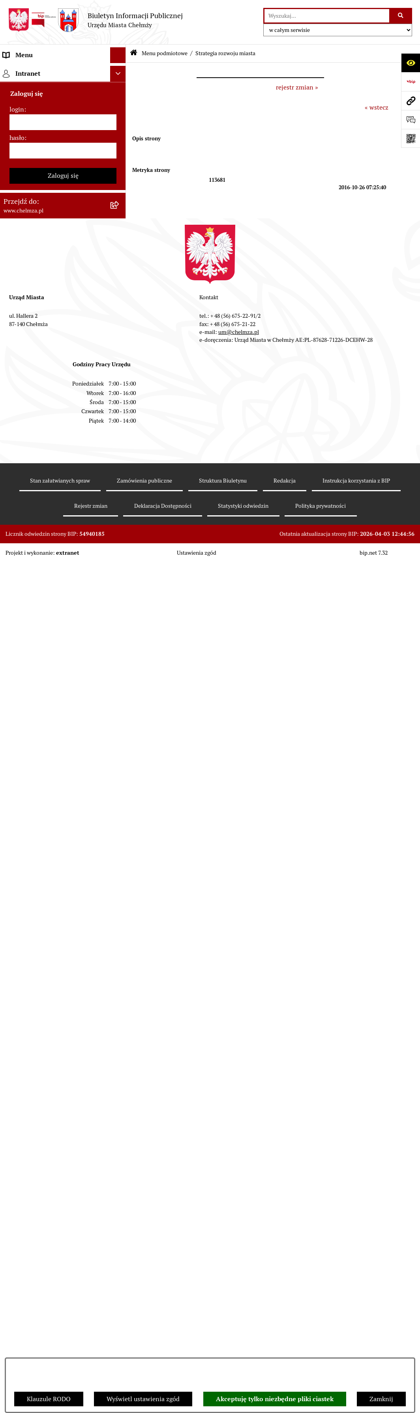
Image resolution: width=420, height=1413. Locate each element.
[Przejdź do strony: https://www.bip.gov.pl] (410, 81)
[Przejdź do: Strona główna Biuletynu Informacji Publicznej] (133, 53)
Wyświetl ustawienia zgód (143, 1399)
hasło (16, 1108)
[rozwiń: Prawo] (119, 217)
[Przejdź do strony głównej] (95, 20)
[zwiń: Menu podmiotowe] (119, 71)
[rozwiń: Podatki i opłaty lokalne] (119, 393)
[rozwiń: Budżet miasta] (119, 310)
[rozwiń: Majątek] (119, 352)
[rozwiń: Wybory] (119, 414)
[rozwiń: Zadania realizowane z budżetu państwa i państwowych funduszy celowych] (119, 840)
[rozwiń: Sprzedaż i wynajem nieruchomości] (119, 279)
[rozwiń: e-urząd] (119, 175)
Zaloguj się (63, 1145)
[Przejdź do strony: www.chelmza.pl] (410, 100)
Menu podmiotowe (165, 53)
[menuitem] (63, 92)
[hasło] (62, 1120)
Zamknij (381, 1399)
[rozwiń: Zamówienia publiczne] (119, 259)
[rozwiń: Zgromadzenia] (119, 654)
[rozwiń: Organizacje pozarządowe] (119, 456)
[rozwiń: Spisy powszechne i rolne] (119, 879)
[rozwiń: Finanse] (119, 372)
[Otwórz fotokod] (410, 138)
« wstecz (376, 107)
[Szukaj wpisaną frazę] (401, 16)
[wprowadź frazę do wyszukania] (326, 16)
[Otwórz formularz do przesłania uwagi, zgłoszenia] (410, 119)
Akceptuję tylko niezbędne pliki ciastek (275, 1399)
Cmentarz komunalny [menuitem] (33, 1025)
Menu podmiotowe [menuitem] (29, 71)
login (16, 1079)
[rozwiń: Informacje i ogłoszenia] (119, 528)
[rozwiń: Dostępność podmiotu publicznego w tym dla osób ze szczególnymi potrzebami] (119, 737)
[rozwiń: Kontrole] (119, 549)
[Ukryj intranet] (118, 1043)
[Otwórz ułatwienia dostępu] (410, 62)
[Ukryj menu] (118, 55)
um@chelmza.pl (238, 1301)
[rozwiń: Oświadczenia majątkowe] (119, 507)
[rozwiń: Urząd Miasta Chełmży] (119, 154)
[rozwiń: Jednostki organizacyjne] (119, 238)
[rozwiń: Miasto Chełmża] (119, 112)
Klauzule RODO (49, 1399)
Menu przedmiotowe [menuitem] (32, 993)
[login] (62, 1092)
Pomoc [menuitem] (12, 1009)
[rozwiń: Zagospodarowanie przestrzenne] (119, 570)
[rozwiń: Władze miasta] (119, 133)
